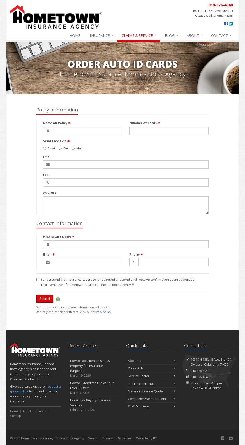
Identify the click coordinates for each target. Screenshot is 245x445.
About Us (151, 360)
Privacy (107, 438)
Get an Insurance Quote (151, 391)
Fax (63, 148)
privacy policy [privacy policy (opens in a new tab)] (101, 312)
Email (49, 148)
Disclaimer (124, 438)
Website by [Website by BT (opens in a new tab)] (146, 438)
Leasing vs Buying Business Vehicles (93, 405)
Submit (44, 298)
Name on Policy (57, 123)
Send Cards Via (56, 141)
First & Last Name (58, 236)
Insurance (102, 35)
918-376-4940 (200, 370)
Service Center (151, 376)
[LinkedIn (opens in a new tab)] (231, 23)
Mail (77, 148)
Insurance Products (151, 383)
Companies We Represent (151, 398)
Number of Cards (144, 123)
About (195, 35)
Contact (221, 35)
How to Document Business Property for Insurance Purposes (93, 368)
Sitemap (15, 416)
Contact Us (151, 368)
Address (49, 192)
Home (74, 35)
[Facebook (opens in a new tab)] (226, 23)
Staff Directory (151, 406)
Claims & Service (139, 35)
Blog (172, 35)
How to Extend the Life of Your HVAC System (93, 388)
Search (93, 438)
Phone (136, 254)
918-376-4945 (200, 377)
